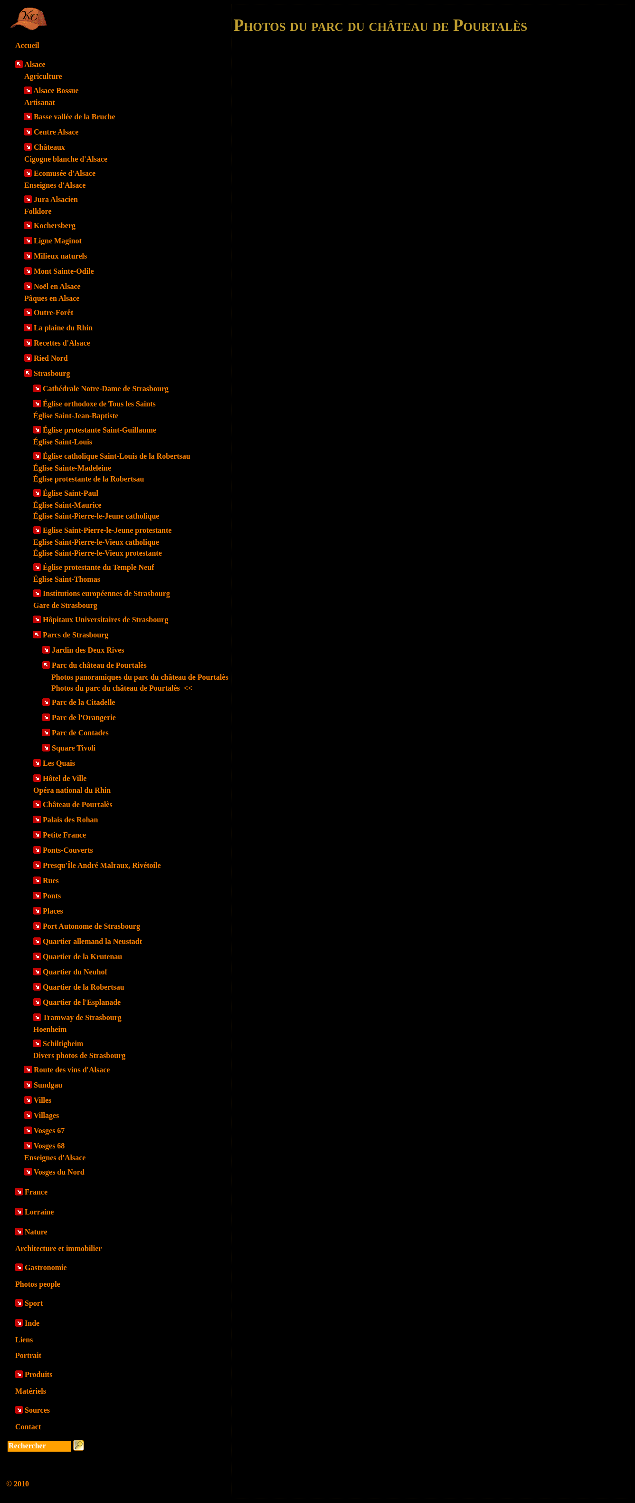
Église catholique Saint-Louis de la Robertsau (116, 456)
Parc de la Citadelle (83, 702)
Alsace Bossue (56, 91)
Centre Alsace (56, 132)
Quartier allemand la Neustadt (92, 941)
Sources (37, 1410)
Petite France (64, 835)
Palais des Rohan (70, 820)
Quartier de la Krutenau (82, 957)
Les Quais (59, 763)
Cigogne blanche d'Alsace (65, 159)
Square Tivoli (73, 748)
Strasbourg (52, 373)
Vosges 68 (49, 1146)
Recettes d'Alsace (62, 343)
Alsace (34, 64)
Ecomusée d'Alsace (64, 173)
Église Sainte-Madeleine (72, 468)
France (36, 1192)
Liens (24, 1340)
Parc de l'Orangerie (84, 717)
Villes (43, 1100)
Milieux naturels (60, 256)
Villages (46, 1115)
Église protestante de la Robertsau (88, 479)
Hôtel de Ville (64, 778)
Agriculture (43, 76)
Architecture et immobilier (58, 1248)
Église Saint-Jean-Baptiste (75, 416)
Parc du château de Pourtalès (99, 665)
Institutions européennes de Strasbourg (106, 593)
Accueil (27, 45)
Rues (51, 881)
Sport (34, 1303)
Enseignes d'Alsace (54, 185)
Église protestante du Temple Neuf (98, 567)
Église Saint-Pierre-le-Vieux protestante (97, 553)
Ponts (52, 896)
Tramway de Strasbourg (82, 1017)
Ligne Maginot (58, 241)
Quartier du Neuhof (75, 972)
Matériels (30, 1391)
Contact (28, 1427)
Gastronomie (46, 1267)
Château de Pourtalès (78, 804)
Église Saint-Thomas (66, 579)
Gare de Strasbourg (65, 605)
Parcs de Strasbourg (75, 635)
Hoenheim (49, 1029)
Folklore (37, 211)
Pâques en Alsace (51, 298)
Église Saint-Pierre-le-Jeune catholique (96, 516)
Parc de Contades (80, 733)
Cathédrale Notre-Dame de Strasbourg (106, 389)
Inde (32, 1323)
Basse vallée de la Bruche (74, 117)
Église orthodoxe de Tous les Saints (99, 404)
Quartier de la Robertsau (83, 987)
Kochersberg (55, 226)
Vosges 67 (49, 1131)
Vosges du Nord (59, 1172)
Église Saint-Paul (70, 493)
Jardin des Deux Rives (88, 650)
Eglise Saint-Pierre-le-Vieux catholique (96, 542)
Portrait (28, 1355)
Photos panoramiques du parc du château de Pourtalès (139, 677)
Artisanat (39, 102)
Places (53, 911)
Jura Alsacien (56, 199)
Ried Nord (51, 358)
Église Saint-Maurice (67, 505)
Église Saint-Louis (62, 442)
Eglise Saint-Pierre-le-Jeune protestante (107, 530)
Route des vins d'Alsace (72, 1070)
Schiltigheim (63, 1044)
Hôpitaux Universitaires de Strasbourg (105, 620)
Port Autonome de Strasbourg (91, 926)
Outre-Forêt (53, 312)
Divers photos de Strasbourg (79, 1055)
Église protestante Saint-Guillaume (99, 430)
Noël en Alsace (57, 286)
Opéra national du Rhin (72, 790)
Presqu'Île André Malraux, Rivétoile (102, 865)
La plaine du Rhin (63, 328)
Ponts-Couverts (68, 850)
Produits (38, 1374)
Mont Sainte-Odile (64, 271)
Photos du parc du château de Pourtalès (121, 688)
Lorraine (39, 1212)
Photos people (37, 1284)
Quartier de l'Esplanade (82, 1002)
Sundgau (48, 1085)
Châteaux (49, 147)
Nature (36, 1232)
